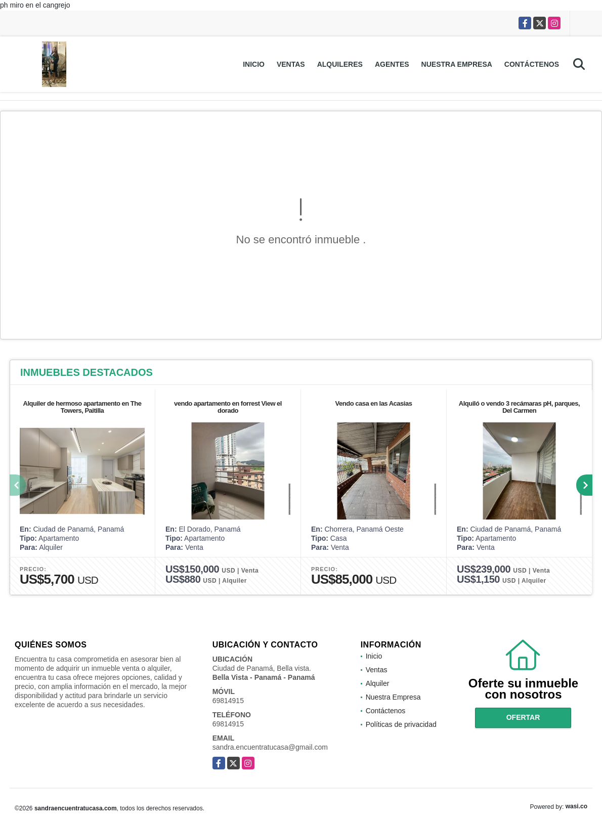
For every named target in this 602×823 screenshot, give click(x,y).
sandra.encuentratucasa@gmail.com (270, 747)
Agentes (392, 64)
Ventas (291, 64)
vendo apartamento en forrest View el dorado (228, 407)
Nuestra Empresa (456, 64)
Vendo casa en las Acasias (373, 403)
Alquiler (378, 683)
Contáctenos (531, 64)
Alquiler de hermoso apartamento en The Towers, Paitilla (82, 407)
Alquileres (340, 64)
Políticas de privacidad (401, 724)
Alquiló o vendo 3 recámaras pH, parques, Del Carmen (519, 407)
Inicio (254, 64)
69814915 (228, 701)
